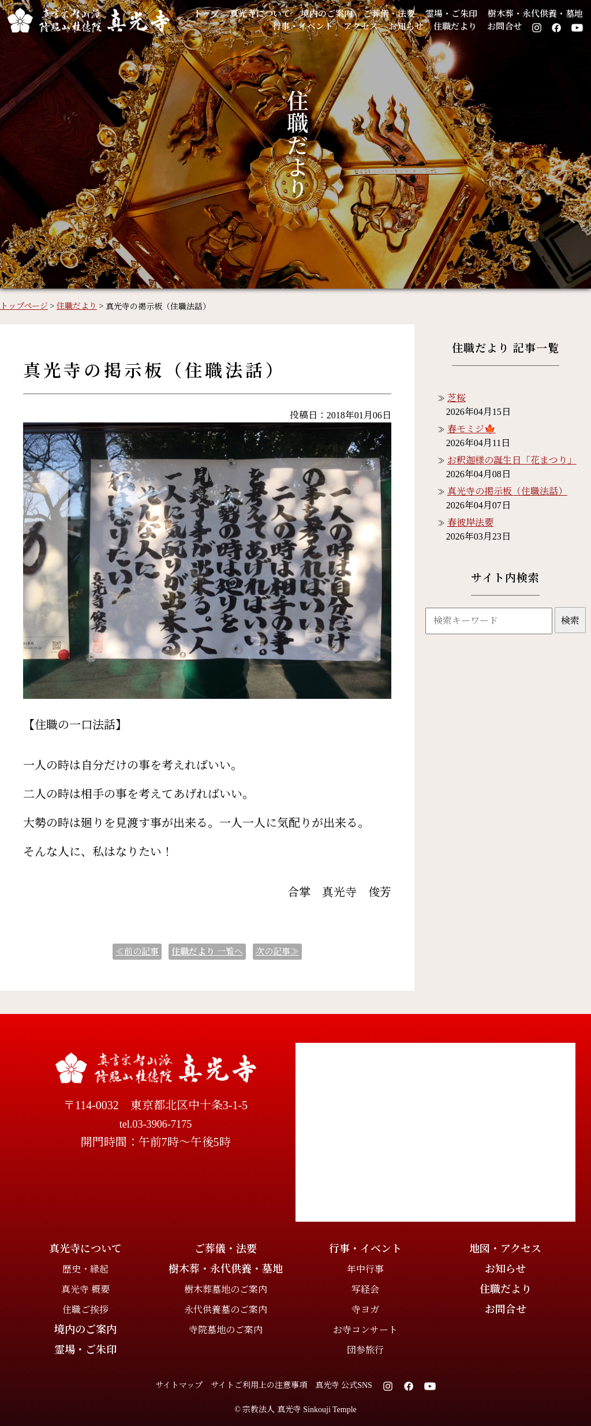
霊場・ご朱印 (451, 13)
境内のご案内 (327, 13)
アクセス (360, 26)
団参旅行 (365, 1350)
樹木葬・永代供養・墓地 (535, 13)
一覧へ (207, 951)
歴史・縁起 (85, 1269)
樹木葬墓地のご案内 (225, 1289)
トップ (206, 13)
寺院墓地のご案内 (226, 1330)
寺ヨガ (365, 1310)
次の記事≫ (277, 951)
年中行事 (365, 1269)
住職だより (455, 26)
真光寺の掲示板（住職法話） (507, 491)
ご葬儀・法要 (389, 13)
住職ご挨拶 (85, 1310)
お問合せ (504, 26)
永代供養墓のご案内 (225, 1310)
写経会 (365, 1289)
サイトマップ (179, 1385)
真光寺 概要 (85, 1289)
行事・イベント (302, 26)
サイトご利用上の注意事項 (259, 1385)
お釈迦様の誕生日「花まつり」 (512, 460)
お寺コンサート (365, 1330)
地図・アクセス (505, 1249)
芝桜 (456, 398)
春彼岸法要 (470, 522)
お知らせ (405, 26)
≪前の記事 (137, 951)
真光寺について (260, 13)
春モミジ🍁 (471, 429)
